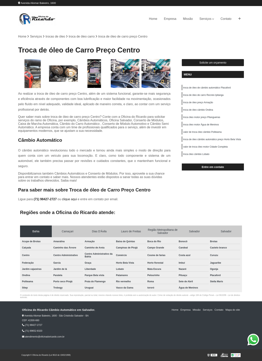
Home (153, 18)
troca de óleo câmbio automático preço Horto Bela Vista (212, 139)
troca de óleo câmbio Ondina (198, 110)
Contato (226, 18)
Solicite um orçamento (212, 62)
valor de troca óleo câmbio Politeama (202, 132)
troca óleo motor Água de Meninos (201, 124)
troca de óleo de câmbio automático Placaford (207, 88)
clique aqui (69, 199)
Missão (188, 18)
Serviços (205, 18)
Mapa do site (232, 310)
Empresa (170, 18)
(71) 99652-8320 (32, 331)
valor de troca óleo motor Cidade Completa (205, 147)
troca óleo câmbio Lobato (196, 154)
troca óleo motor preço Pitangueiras (201, 117)
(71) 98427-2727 (46, 199)
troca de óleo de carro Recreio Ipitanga (203, 95)
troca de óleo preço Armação (198, 102)
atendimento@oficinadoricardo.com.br (43, 336)
